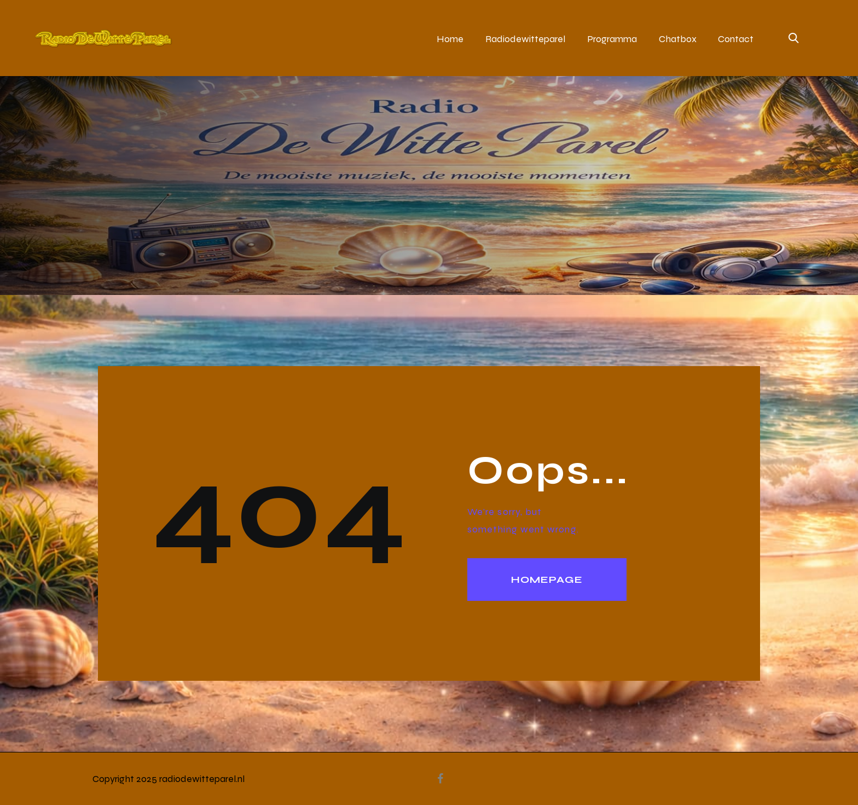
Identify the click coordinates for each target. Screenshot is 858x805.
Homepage (547, 580)
